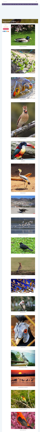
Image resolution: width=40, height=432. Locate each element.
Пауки (15, 4)
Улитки (34, 4)
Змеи (25, 4)
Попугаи (28, 4)
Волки (20, 4)
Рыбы (8, 4)
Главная (3, 4)
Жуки (13, 4)
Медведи (31, 4)
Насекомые (37, 4)
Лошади (18, 4)
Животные (11, 4)
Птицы (6, 4)
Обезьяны (23, 4)
